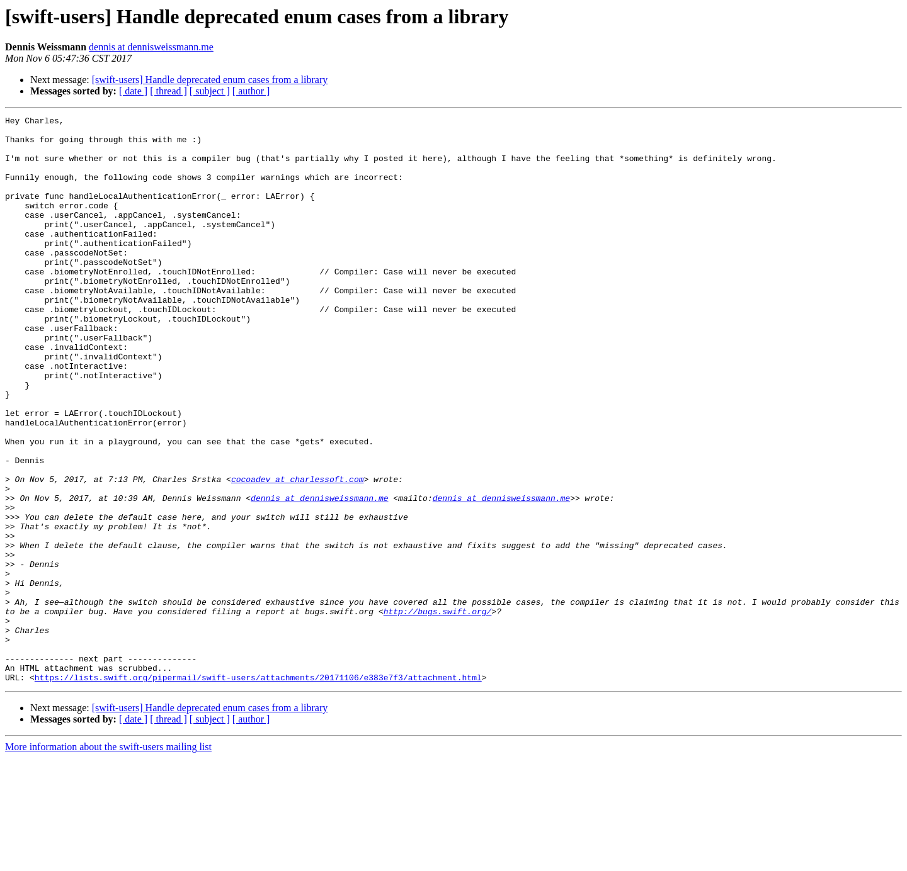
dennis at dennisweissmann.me (151, 47)
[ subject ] (210, 91)
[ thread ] (168, 91)
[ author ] (251, 91)
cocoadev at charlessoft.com (297, 552)
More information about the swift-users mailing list (108, 860)
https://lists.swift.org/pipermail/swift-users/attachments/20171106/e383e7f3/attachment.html (258, 790)
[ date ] (133, 91)
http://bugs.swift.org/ (438, 711)
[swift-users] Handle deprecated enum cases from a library (210, 79)
